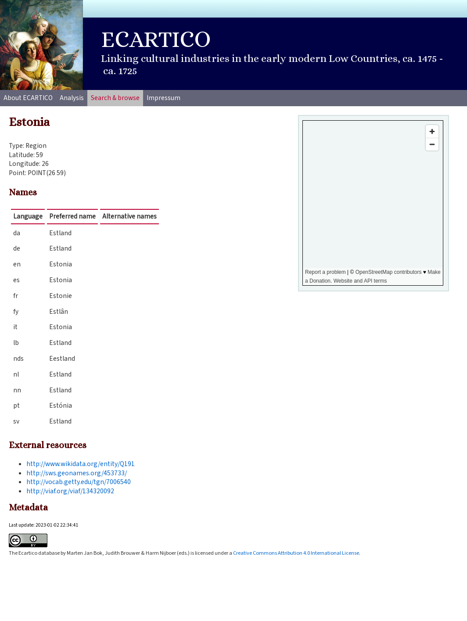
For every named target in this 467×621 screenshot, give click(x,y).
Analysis (72, 98)
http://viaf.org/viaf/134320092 (70, 491)
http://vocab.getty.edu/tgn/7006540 (78, 482)
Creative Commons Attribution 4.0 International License (296, 553)
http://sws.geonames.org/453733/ (76, 473)
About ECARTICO (28, 98)
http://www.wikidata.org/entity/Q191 (80, 464)
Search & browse (115, 98)
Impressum (163, 98)
